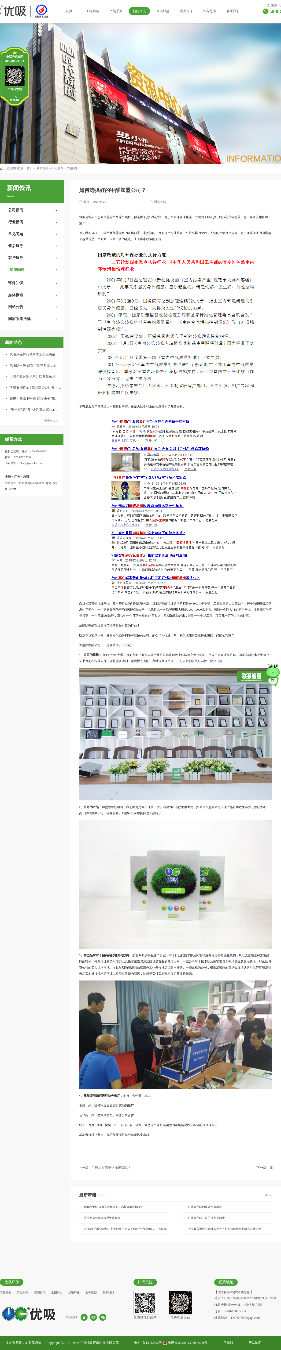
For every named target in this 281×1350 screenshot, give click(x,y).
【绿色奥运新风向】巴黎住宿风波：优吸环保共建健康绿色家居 (35, 376)
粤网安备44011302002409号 (187, 1343)
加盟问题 (72, 168)
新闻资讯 (42, 168)
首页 (69, 11)
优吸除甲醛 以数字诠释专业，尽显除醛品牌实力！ (35, 365)
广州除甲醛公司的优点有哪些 (206, 1218)
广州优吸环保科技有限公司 (99, 1343)
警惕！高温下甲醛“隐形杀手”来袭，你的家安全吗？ (35, 398)
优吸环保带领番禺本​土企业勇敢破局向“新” (35, 354)
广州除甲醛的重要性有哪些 (205, 1207)
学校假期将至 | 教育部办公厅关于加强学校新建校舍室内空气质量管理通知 (35, 387)
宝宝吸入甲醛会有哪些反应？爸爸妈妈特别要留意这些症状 (224, 1229)
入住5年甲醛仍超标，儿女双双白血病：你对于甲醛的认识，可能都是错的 (127, 1229)
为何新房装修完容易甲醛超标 (102, 1218)
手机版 (227, 1343)
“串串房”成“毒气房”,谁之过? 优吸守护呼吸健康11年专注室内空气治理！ (35, 409)
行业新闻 (57, 168)
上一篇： (104, 1168)
